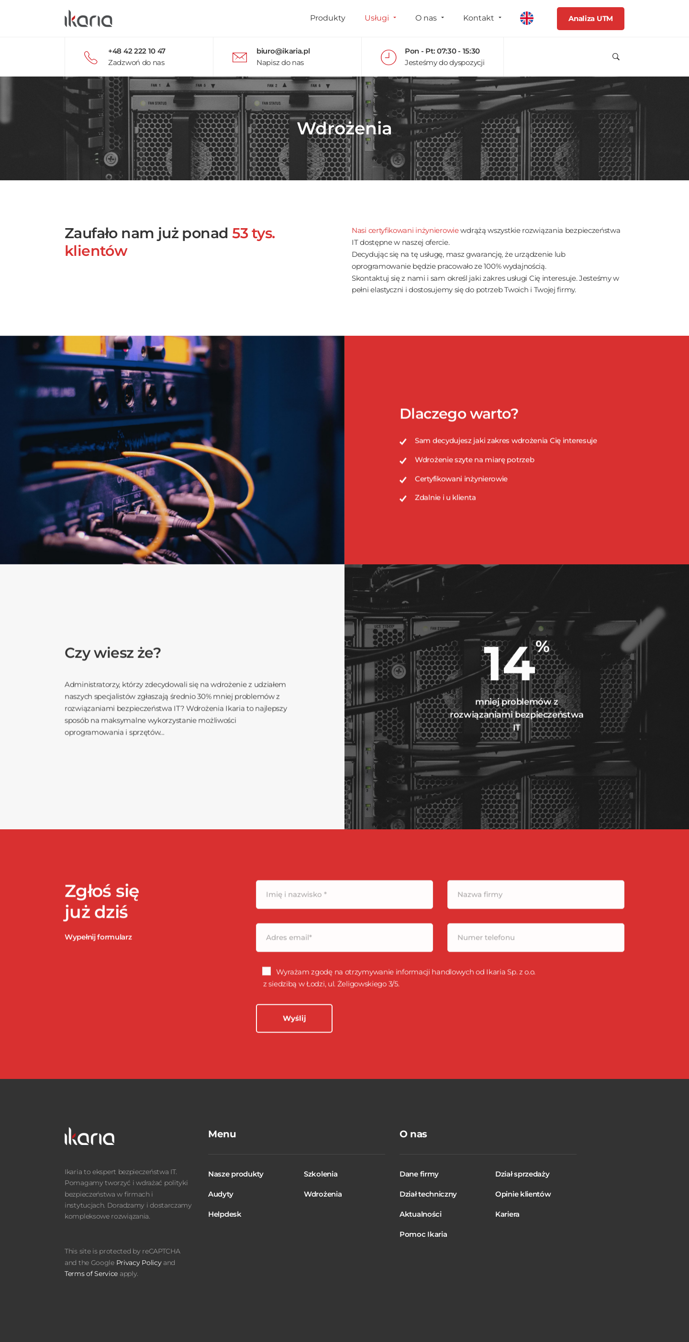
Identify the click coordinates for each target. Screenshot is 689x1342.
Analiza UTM (590, 18)
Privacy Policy (139, 1262)
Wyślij (294, 1055)
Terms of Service (91, 1273)
